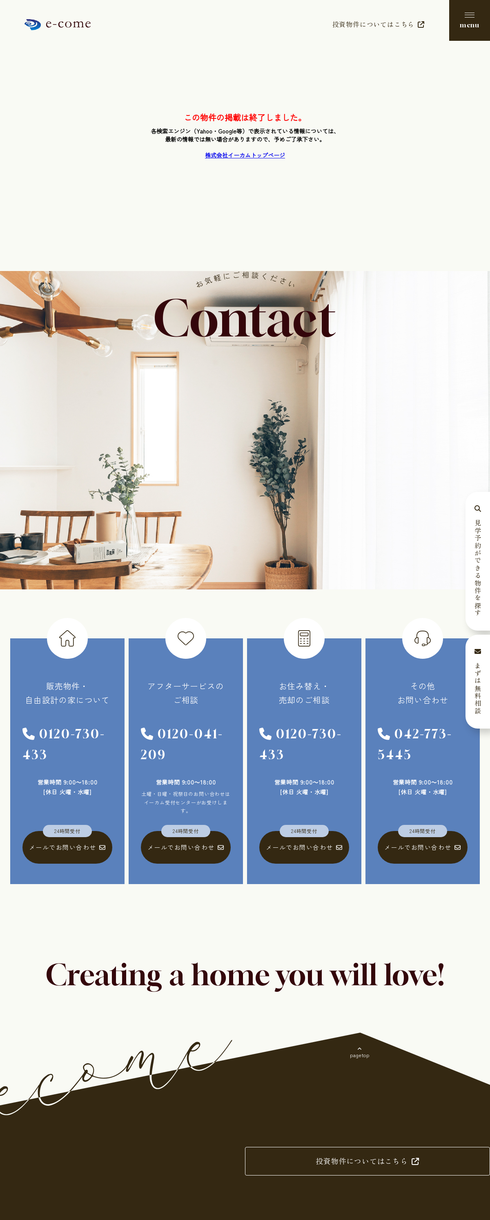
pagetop (360, 1054)
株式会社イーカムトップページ (245, 155)
